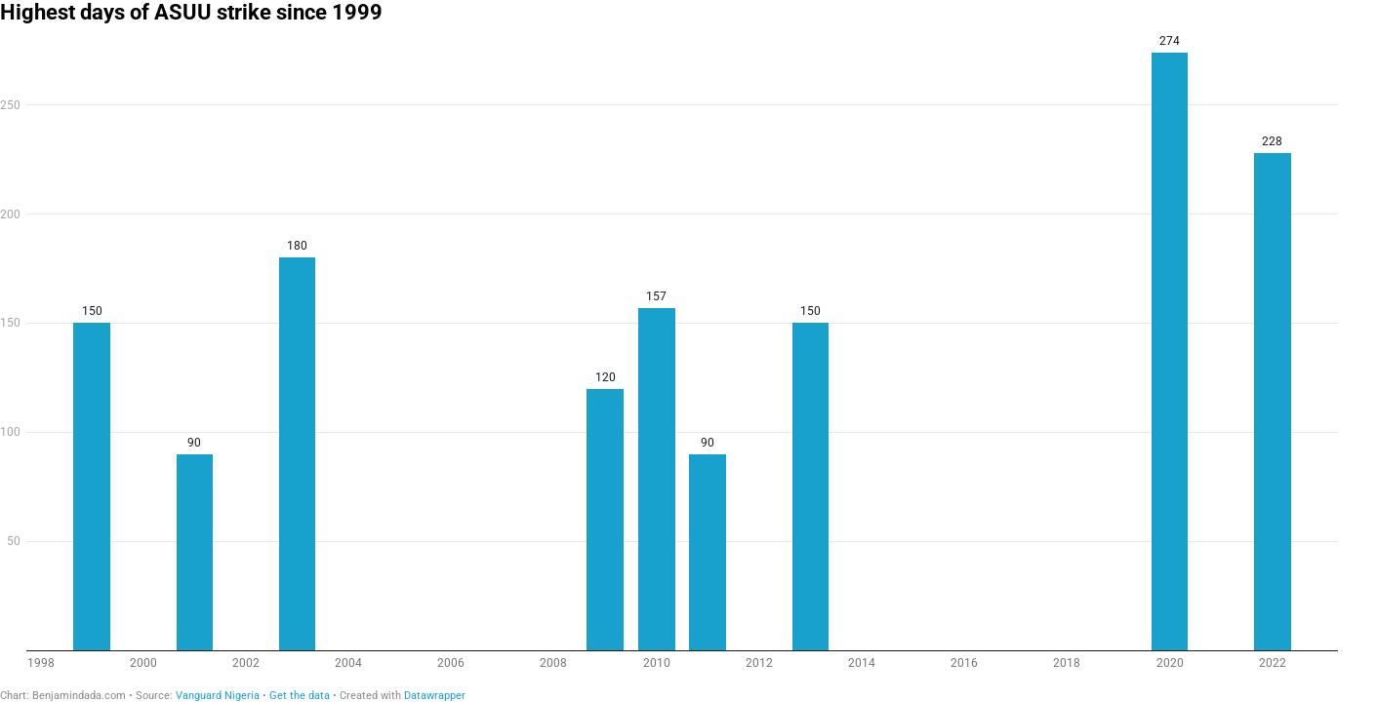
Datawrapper (435, 695)
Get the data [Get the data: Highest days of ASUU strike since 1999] (299, 695)
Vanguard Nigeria (218, 695)
